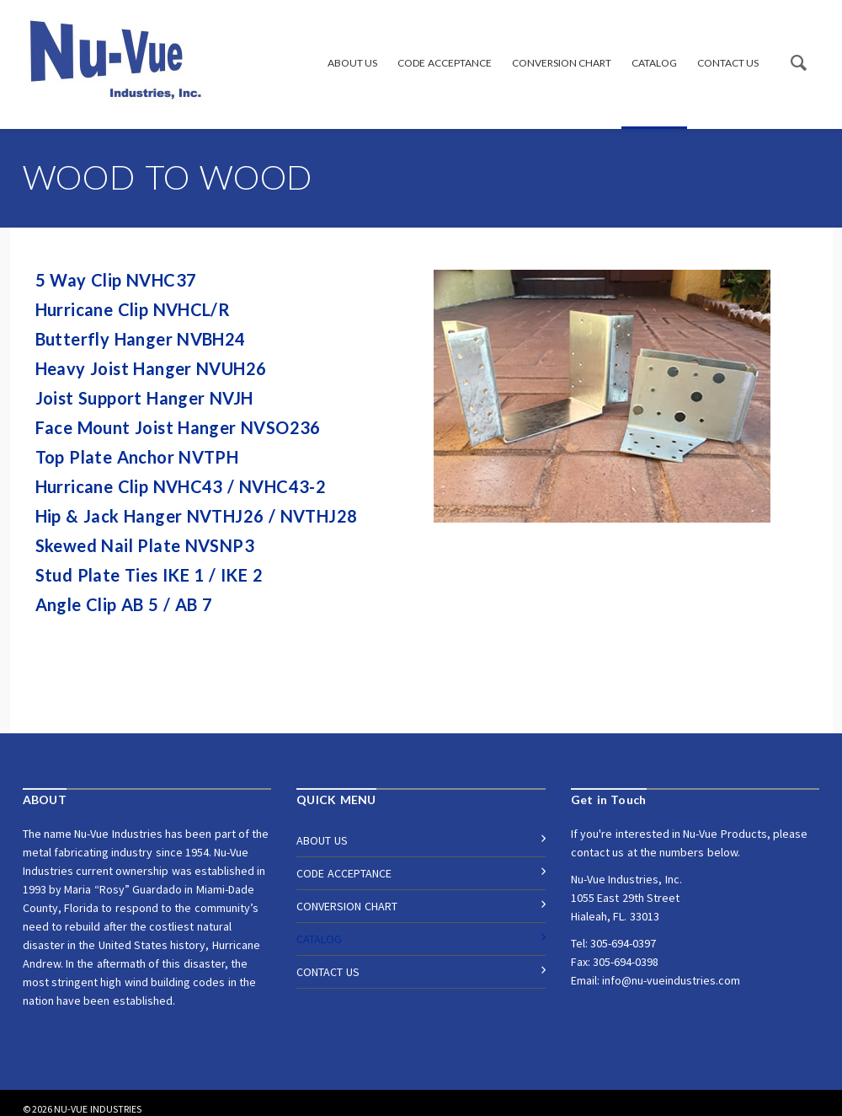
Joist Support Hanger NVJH (146, 398)
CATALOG (654, 62)
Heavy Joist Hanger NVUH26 (151, 368)
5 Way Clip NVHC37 (116, 280)
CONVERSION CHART (561, 62)
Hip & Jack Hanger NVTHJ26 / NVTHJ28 (198, 516)
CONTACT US (728, 62)
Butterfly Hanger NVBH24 (143, 339)
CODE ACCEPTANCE (444, 62)
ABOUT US (352, 62)
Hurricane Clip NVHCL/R (135, 309)
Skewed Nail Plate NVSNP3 (147, 545)
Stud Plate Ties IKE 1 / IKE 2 (151, 575)
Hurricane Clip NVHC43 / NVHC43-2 (181, 486)
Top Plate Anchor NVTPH (137, 457)
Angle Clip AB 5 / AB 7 (124, 604)
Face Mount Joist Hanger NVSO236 (178, 427)
